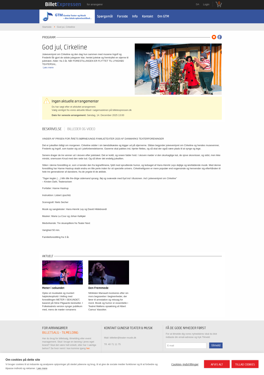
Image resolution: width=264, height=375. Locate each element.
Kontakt (147, 16)
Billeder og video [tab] (81, 129)
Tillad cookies (245, 364)
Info (135, 16)
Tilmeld (215, 345)
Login (206, 4)
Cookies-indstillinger (185, 364)
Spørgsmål (105, 16)
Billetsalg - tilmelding (60, 333)
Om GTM (163, 16)
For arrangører (95, 4)
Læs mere (48, 67)
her (88, 348)
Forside (122, 16)
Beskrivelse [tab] (52, 129)
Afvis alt (217, 364)
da (197, 4)
